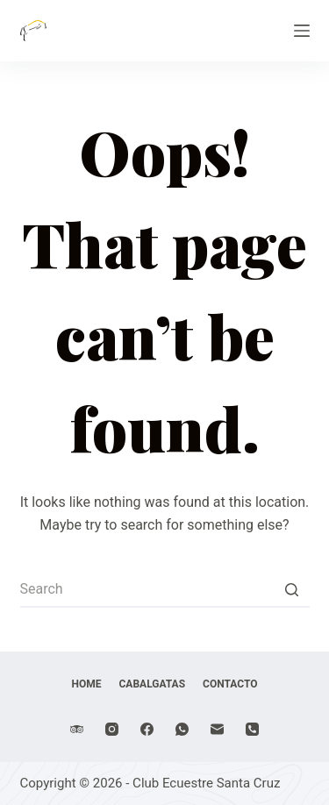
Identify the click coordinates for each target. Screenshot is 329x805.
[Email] (217, 729)
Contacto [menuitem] (230, 684)
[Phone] (252, 729)
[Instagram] (111, 729)
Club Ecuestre (128, 20)
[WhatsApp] (182, 729)
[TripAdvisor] (76, 729)
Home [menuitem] (87, 684)
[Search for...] (165, 590)
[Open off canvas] (302, 31)
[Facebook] (147, 729)
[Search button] (292, 590)
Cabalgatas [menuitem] (152, 684)
